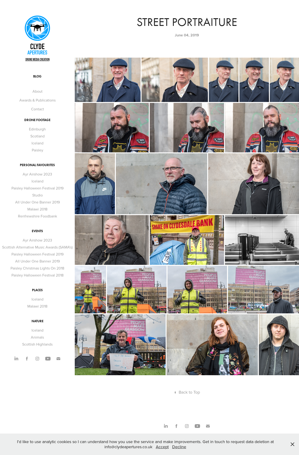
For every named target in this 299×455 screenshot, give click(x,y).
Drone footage (37, 120)
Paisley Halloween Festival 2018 (37, 275)
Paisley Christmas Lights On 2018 (37, 268)
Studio (37, 195)
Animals (37, 337)
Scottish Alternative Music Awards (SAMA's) (37, 247)
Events (37, 231)
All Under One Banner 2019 (37, 202)
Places (37, 290)
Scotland (37, 136)
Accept (162, 447)
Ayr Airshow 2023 (37, 174)
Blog (37, 76)
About (37, 91)
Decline (179, 447)
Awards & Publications (37, 100)
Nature (37, 321)
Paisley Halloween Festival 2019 (37, 188)
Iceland (37, 143)
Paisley (37, 150)
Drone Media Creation (37, 59)
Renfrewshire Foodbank (37, 216)
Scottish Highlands (37, 344)
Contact (37, 109)
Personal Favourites (37, 165)
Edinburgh (37, 129)
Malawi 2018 (37, 209)
